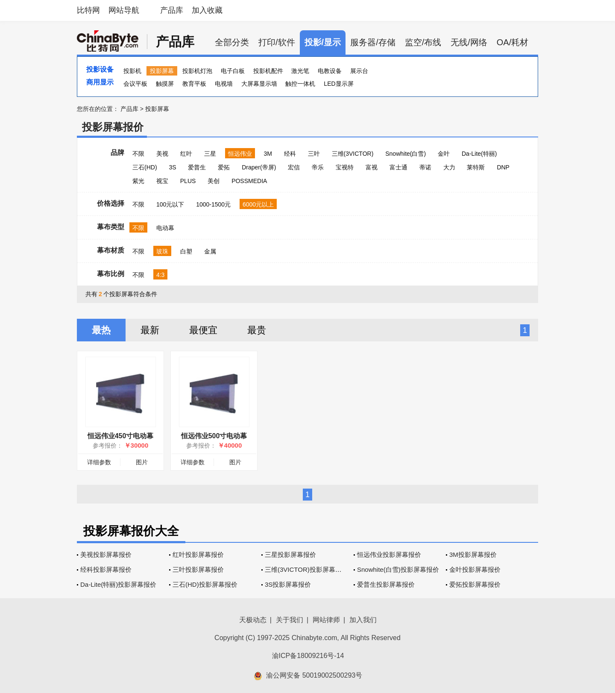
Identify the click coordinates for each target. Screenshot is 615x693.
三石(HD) (144, 167)
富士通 (398, 167)
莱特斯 (476, 167)
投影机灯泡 (197, 70)
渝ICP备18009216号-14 (308, 655)
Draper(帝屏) (259, 167)
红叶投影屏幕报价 (198, 554)
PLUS (188, 181)
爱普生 (197, 167)
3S (172, 167)
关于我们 (289, 619)
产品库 (171, 10)
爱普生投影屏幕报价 (386, 584)
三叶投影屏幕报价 (198, 569)
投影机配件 (268, 70)
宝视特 (345, 167)
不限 (138, 153)
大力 (449, 167)
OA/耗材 (512, 42)
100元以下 (170, 204)
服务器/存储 (372, 42)
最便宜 (203, 330)
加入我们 (363, 619)
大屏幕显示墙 (259, 83)
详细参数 (99, 462)
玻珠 (162, 251)
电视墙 (224, 83)
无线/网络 (469, 42)
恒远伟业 (240, 153)
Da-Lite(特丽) (479, 153)
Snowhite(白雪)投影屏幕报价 (398, 569)
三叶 (314, 153)
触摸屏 (165, 83)
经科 (290, 153)
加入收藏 (207, 10)
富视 (372, 167)
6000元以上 (258, 204)
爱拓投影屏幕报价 (475, 584)
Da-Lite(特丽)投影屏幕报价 (118, 584)
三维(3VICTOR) (353, 153)
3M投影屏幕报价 (473, 554)
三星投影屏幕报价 (290, 554)
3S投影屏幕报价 (288, 584)
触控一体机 (300, 83)
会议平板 (135, 83)
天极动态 (252, 619)
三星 (210, 153)
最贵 (256, 330)
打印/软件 (276, 42)
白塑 (186, 251)
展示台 (359, 70)
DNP (503, 167)
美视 (162, 153)
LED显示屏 (338, 83)
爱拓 (224, 167)
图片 (142, 462)
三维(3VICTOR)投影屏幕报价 (306, 569)
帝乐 (318, 167)
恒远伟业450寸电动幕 (121, 436)
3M (268, 153)
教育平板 (194, 83)
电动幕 (165, 227)
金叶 (444, 153)
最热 (101, 330)
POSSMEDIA (249, 181)
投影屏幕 (162, 70)
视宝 (162, 181)
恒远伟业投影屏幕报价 (389, 554)
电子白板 (233, 70)
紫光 (138, 181)
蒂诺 (425, 167)
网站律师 (326, 619)
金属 (210, 251)
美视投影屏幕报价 (106, 554)
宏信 (294, 167)
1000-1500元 (213, 204)
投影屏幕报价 (113, 127)
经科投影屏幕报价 (106, 569)
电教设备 (330, 70)
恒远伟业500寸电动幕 (214, 436)
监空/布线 (423, 42)
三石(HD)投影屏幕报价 (205, 584)
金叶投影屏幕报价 (475, 569)
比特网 (88, 10)
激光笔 (300, 70)
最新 (150, 330)
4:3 (160, 274)
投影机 (132, 70)
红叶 (186, 153)
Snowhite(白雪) (405, 153)
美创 (214, 181)
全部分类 (232, 42)
